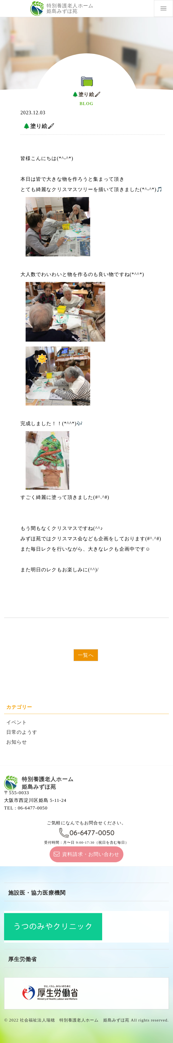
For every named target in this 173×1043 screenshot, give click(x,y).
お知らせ (16, 742)
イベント (16, 722)
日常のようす (21, 732)
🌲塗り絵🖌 (38, 126)
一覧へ (85, 655)
